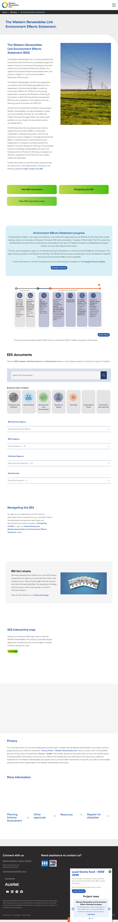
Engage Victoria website (94, 262)
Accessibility (16, 915)
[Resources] (72, 803)
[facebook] (21, 892)
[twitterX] (16, 892)
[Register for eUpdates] (99, 803)
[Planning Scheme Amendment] (19, 803)
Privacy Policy (26, 915)
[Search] (56, 375)
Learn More (91, 914)
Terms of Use (7, 915)
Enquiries (21, 861)
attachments (51, 361)
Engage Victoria (59, 268)
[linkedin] (12, 892)
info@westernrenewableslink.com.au (14, 871)
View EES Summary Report (19, 429)
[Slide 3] (92, 918)
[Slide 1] (89, 918)
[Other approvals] (46, 803)
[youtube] (7, 892)
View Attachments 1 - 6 (17, 480)
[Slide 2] (91, 918)
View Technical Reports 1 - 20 (20, 463)
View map (12, 651)
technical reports (34, 361)
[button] (114, 4)
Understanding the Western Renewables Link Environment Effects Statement (27, 529)
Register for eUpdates (10, 861)
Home (4, 12)
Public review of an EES (33, 169)
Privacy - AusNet (45, 753)
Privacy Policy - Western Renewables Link (59, 750)
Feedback (28, 861)
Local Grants (79, 891)
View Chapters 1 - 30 (17, 446)
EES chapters (20, 361)
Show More (104, 335)
